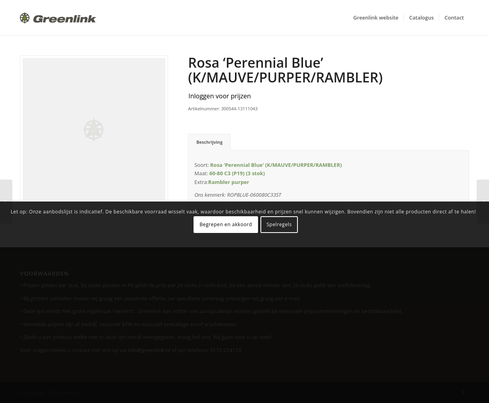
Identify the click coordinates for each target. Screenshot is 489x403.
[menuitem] (375, 17)
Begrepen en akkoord (226, 224)
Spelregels (278, 224)
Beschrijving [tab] (209, 142)
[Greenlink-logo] (58, 17)
